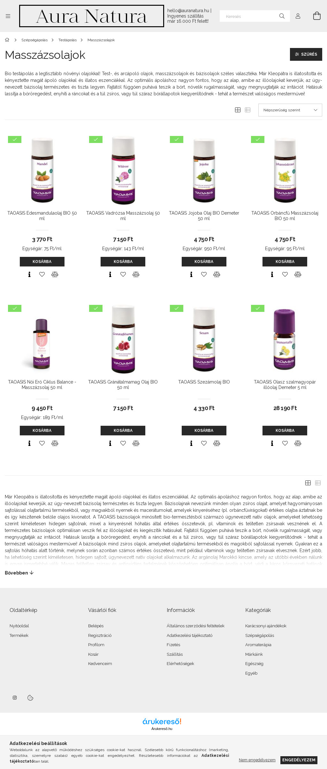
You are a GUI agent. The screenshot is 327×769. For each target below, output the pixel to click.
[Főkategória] (8, 40)
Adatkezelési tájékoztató (189, 635)
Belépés (95, 625)
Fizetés (173, 644)
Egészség (254, 663)
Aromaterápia (258, 644)
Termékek (19, 635)
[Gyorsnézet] (29, 274)
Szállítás (175, 654)
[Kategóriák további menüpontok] (8, 16)
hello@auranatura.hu (188, 10)
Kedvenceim (100, 663)
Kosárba (42, 261)
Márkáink (254, 654)
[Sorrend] (290, 110)
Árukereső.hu (161, 729)
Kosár (93, 654)
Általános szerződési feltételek (195, 625)
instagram (15, 697)
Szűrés (309, 54)
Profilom (96, 644)
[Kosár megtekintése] (313, 16)
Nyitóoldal (19, 625)
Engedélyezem (299, 759)
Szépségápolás (259, 635)
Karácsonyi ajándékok (265, 625)
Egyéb (251, 673)
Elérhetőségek (180, 663)
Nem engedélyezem (257, 759)
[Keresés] (255, 16)
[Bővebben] (163, 573)
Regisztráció (99, 635)
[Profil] (298, 16)
